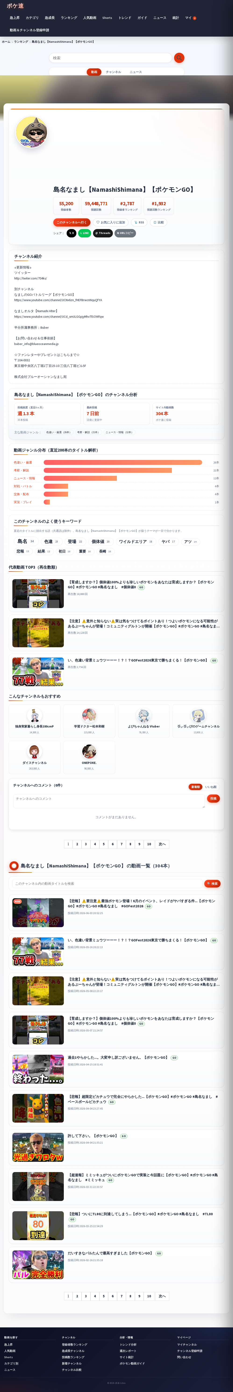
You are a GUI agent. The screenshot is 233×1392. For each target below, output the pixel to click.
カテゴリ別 (11, 1363)
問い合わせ (184, 1357)
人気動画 (89, 18)
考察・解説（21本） (88, 432)
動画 (94, 72)
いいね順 (210, 787)
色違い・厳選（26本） (59, 432)
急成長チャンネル (73, 1351)
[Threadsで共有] (103, 233)
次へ (162, 844)
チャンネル (113, 72)
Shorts (107, 18)
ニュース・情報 (24, 478)
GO (141, 587)
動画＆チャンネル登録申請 (29, 30)
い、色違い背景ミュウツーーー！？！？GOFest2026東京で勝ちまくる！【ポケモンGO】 (138, 660)
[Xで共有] (71, 233)
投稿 (213, 798)
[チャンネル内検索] (107, 883)
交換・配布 (21, 494)
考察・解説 (21, 470)
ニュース (159, 18)
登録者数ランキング (74, 1344)
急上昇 (15, 18)
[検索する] (179, 58)
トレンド (124, 18)
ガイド (142, 18)
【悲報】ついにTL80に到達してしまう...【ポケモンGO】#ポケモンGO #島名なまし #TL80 (140, 1214)
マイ (191, 18)
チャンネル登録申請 (189, 1351)
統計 (175, 18)
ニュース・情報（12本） (120, 432)
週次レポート (128, 1351)
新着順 (195, 787)
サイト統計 (127, 1357)
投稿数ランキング (73, 1357)
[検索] (110, 58)
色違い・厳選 (23, 462)
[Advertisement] (135, 150)
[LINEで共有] (84, 233)
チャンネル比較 (72, 1369)
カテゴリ (32, 18)
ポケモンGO (63, 294)
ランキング (69, 18)
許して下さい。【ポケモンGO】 (93, 1136)
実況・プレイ (23, 502)
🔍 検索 (212, 883)
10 (149, 844)
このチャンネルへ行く (72, 222)
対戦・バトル (23, 486)
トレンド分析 (128, 1344)
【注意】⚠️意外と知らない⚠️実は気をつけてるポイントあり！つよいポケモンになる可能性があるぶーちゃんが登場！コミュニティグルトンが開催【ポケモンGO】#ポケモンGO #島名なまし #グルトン (146, 626)
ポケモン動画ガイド (132, 1363)
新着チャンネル (72, 1363)
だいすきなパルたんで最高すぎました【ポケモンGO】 (111, 1253)
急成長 (50, 18)
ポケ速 (15, 6)
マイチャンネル (187, 1344)
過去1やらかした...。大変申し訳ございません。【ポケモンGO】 (118, 1057)
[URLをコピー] (125, 233)
